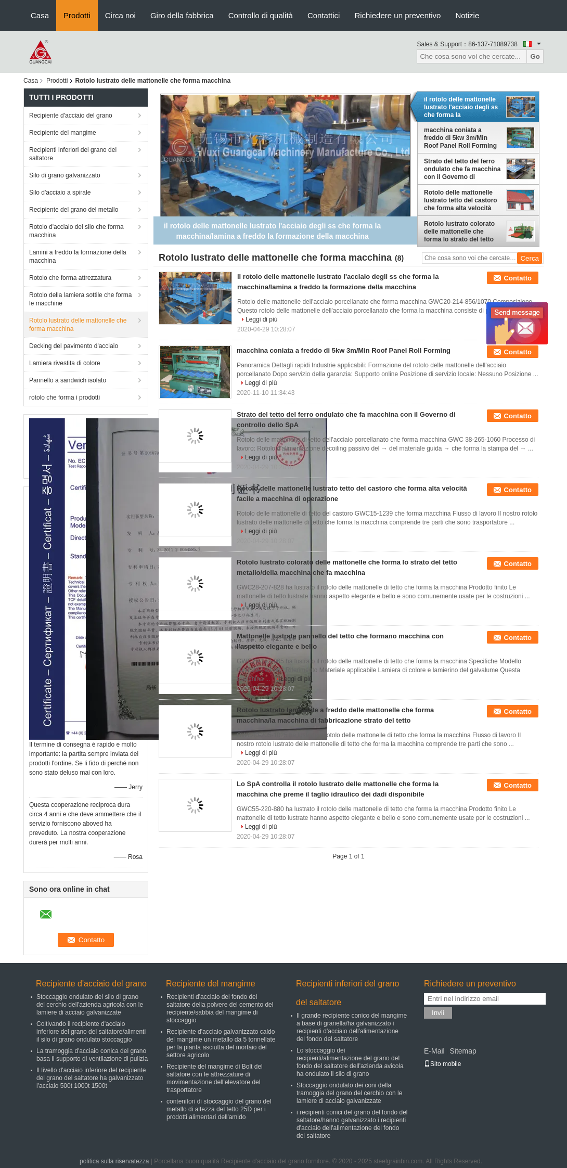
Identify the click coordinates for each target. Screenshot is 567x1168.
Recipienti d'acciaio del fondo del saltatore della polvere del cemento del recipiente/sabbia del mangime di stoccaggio (219, 1008)
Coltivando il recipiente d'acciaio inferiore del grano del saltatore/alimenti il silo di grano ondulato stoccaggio (91, 1031)
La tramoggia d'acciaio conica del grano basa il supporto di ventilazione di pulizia (92, 1054)
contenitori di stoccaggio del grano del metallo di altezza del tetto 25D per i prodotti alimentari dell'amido (218, 1109)
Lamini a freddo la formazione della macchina (77, 256)
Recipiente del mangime (62, 132)
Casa (40, 15)
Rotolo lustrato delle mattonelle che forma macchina (77, 324)
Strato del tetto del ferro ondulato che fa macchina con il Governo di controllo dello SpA (462, 169)
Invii (438, 1013)
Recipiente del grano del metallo (73, 209)
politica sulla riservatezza (114, 1161)
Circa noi (120, 15)
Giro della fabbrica (182, 15)
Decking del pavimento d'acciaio (73, 346)
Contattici (323, 15)
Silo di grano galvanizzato (64, 175)
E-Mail (434, 1051)
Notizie (467, 15)
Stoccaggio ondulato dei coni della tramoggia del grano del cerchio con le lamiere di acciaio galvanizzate (349, 1093)
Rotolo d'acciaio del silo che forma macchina (76, 231)
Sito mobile (442, 1064)
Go (535, 56)
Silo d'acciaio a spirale (60, 192)
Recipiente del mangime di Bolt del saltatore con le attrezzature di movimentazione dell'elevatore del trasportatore (214, 1078)
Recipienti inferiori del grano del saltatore (73, 154)
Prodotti (77, 15)
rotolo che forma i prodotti (64, 397)
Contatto (518, 278)
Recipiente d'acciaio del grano (70, 115)
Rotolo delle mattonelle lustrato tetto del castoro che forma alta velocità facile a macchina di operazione (460, 200)
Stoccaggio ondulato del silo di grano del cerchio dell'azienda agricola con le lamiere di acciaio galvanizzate (89, 1004)
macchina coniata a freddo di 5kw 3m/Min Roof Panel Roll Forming (460, 137)
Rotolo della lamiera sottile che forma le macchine (80, 299)
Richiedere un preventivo (397, 15)
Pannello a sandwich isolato (67, 380)
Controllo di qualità (260, 15)
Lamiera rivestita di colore (64, 363)
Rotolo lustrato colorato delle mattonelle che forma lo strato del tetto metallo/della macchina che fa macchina (459, 231)
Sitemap (462, 1051)
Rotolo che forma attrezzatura (70, 277)
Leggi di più (261, 319)
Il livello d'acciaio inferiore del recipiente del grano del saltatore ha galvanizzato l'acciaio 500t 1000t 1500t (91, 1078)
